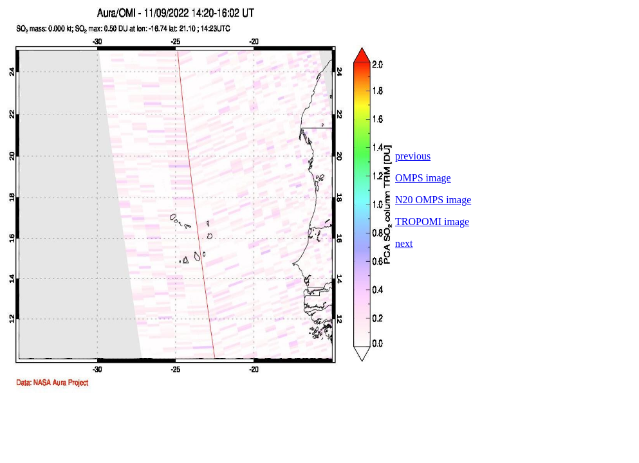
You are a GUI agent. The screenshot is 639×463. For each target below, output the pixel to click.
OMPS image (423, 177)
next (404, 243)
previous (413, 155)
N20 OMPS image (433, 199)
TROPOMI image (432, 221)
